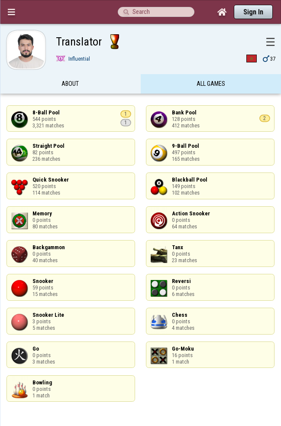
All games (211, 83)
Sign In (253, 12)
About (70, 83)
